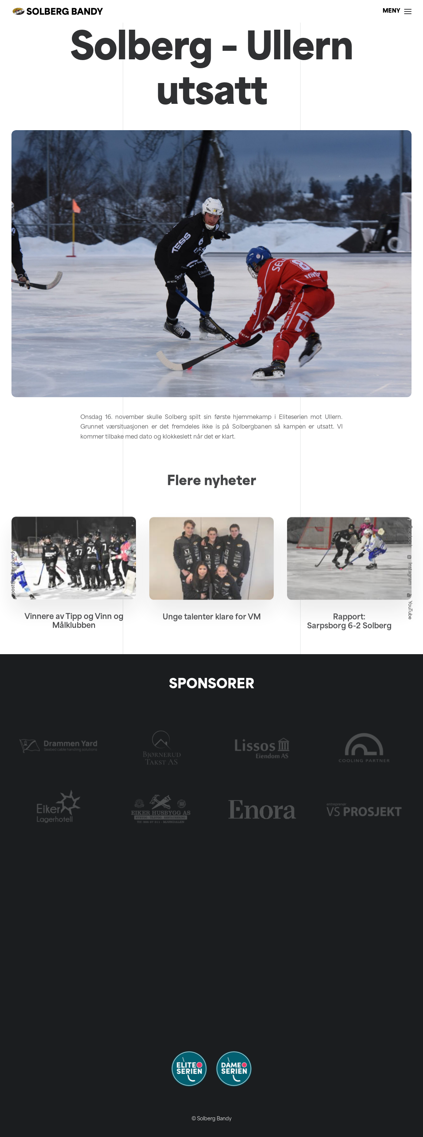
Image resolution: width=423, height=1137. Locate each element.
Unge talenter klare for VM (212, 649)
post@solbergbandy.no (13, 568)
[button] (73, 590)
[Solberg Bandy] (57, 11)
